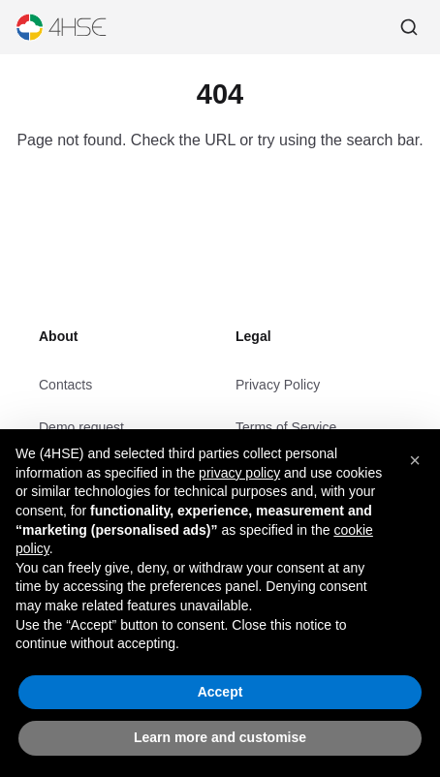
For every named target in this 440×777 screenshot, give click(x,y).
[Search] (408, 27)
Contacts (65, 384)
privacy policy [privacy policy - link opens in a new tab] (239, 473)
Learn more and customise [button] (220, 737)
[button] (414, 460)
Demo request (81, 427)
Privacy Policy (278, 384)
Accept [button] (220, 691)
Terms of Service (286, 427)
